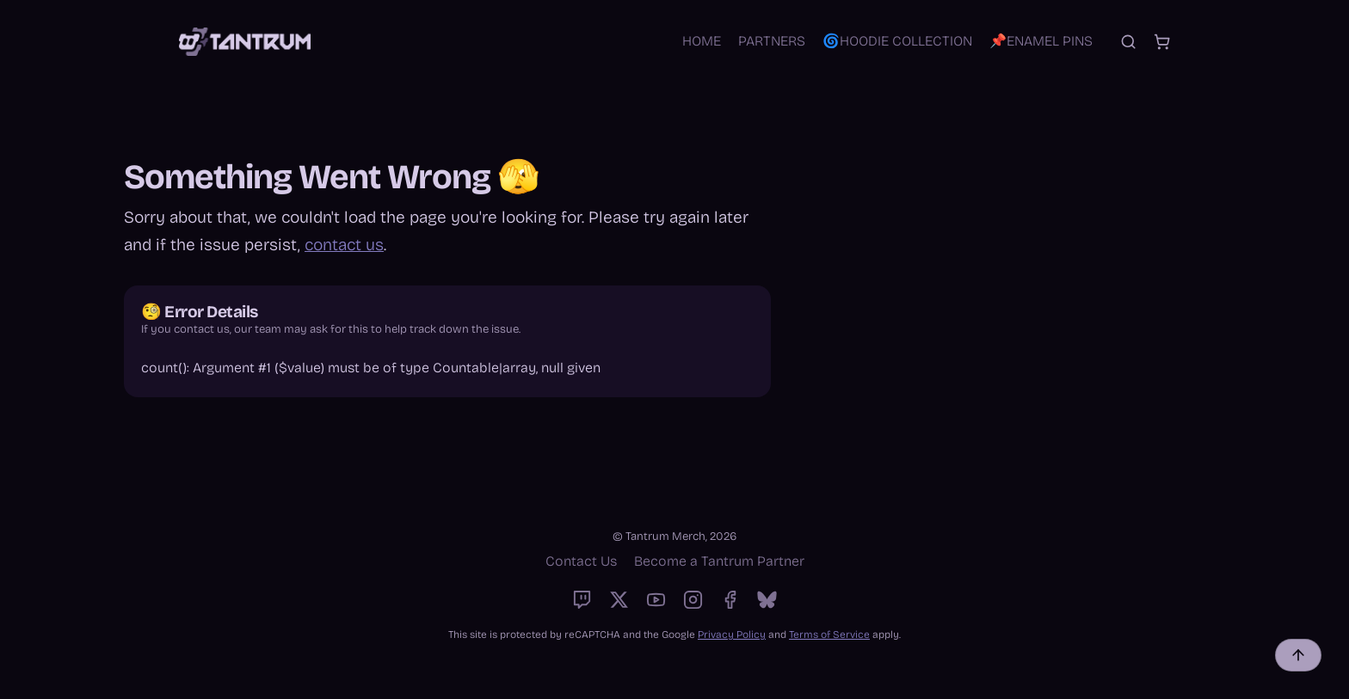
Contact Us (581, 561)
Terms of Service (829, 634)
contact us (344, 244)
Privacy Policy (732, 634)
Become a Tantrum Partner (719, 561)
